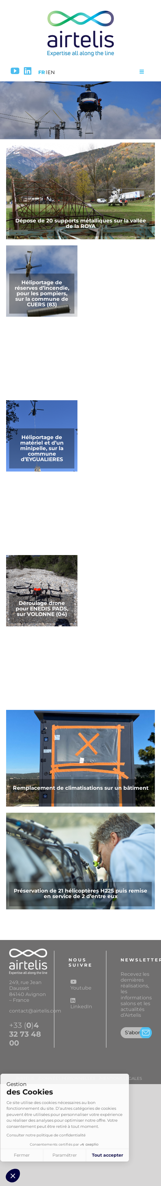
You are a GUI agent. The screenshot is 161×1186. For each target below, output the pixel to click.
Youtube (81, 985)
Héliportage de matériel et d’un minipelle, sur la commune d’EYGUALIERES (42, 448)
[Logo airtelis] (80, 11)
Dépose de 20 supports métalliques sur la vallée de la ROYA (80, 223)
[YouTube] (15, 71)
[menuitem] (41, 71)
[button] (13, 1175)
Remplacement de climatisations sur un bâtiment (80, 788)
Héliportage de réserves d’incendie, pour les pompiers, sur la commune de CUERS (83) (42, 293)
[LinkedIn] (28, 71)
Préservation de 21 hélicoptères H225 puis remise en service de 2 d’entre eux (80, 893)
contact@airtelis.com (35, 1011)
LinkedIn (81, 1003)
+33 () (25, 1034)
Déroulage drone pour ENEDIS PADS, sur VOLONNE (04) (42, 608)
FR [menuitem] (41, 72)
